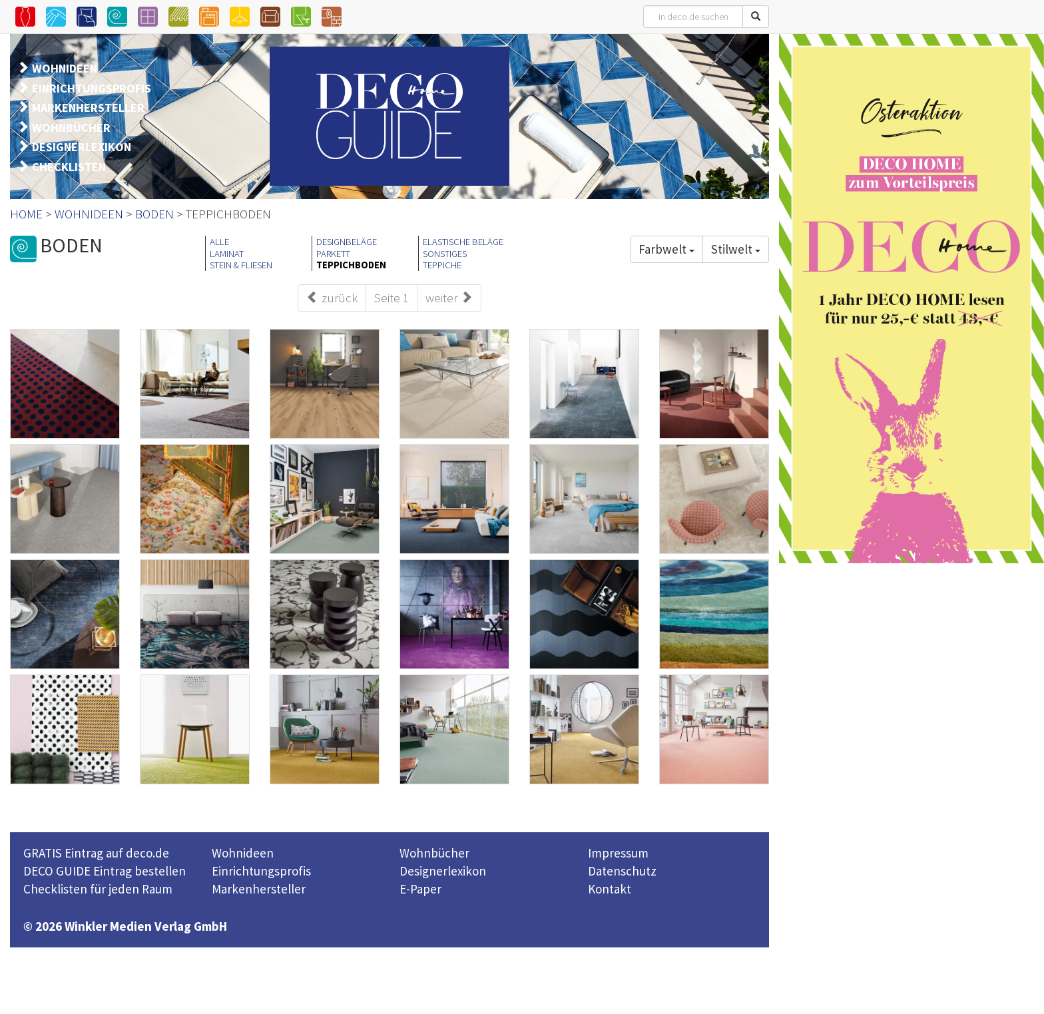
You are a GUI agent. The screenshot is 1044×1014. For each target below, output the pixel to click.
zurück (332, 298)
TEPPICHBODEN (351, 265)
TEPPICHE (442, 265)
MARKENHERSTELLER (88, 107)
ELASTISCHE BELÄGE (463, 242)
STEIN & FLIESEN (241, 265)
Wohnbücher (434, 853)
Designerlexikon (442, 871)
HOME (26, 214)
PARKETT (333, 254)
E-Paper (420, 889)
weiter (449, 298)
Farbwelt (666, 249)
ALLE (219, 242)
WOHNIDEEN (64, 68)
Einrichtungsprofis (261, 871)
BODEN (154, 214)
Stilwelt (735, 249)
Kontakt (609, 889)
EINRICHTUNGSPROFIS (91, 88)
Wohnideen (243, 853)
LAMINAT (227, 254)
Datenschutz (622, 871)
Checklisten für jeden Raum (97, 889)
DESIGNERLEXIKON (81, 146)
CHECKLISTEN (69, 166)
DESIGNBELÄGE (346, 242)
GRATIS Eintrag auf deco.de (96, 853)
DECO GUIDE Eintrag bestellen (104, 871)
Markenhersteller (259, 889)
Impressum (618, 853)
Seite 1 (391, 298)
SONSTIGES (445, 254)
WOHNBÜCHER (71, 127)
